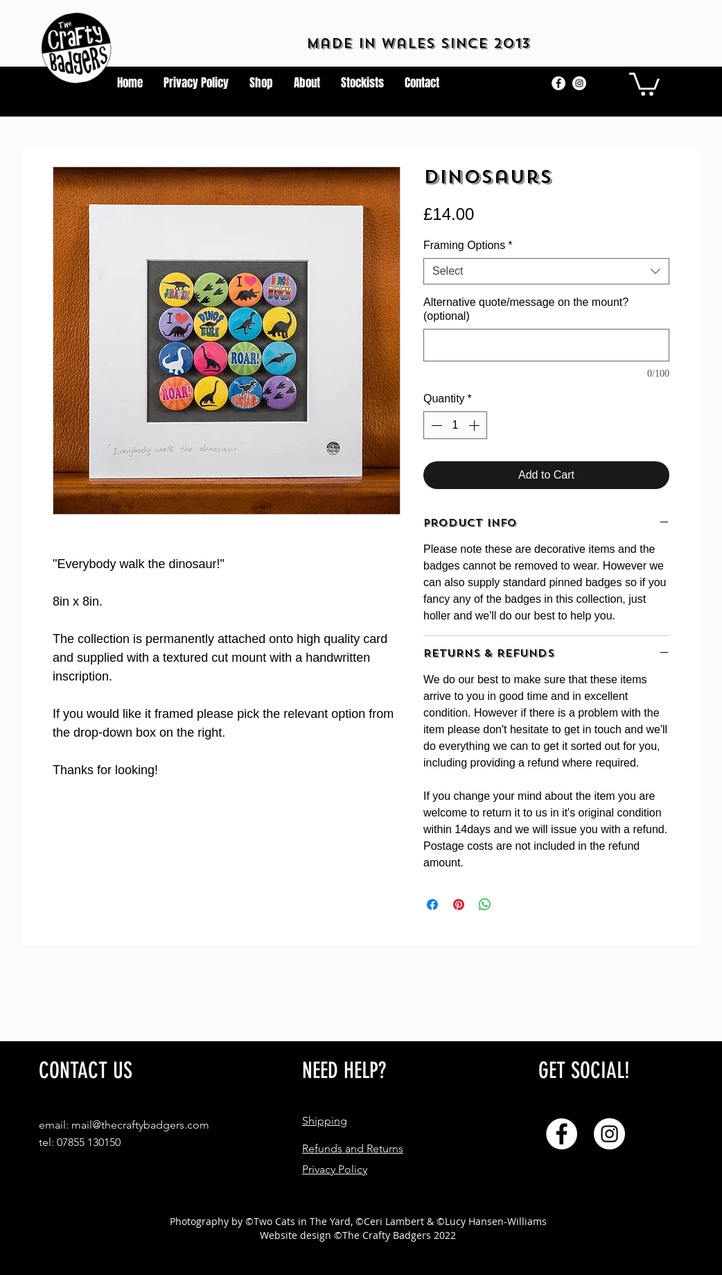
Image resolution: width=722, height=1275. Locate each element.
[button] (644, 83)
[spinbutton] (455, 425)
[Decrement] (435, 425)
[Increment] (475, 425)
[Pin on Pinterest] (458, 904)
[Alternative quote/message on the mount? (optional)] (546, 345)
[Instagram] (579, 83)
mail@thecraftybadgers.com (140, 1124)
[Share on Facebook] (432, 904)
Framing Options (468, 245)
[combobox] (546, 271)
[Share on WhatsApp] (485, 904)
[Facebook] (558, 83)
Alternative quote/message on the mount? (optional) (525, 309)
